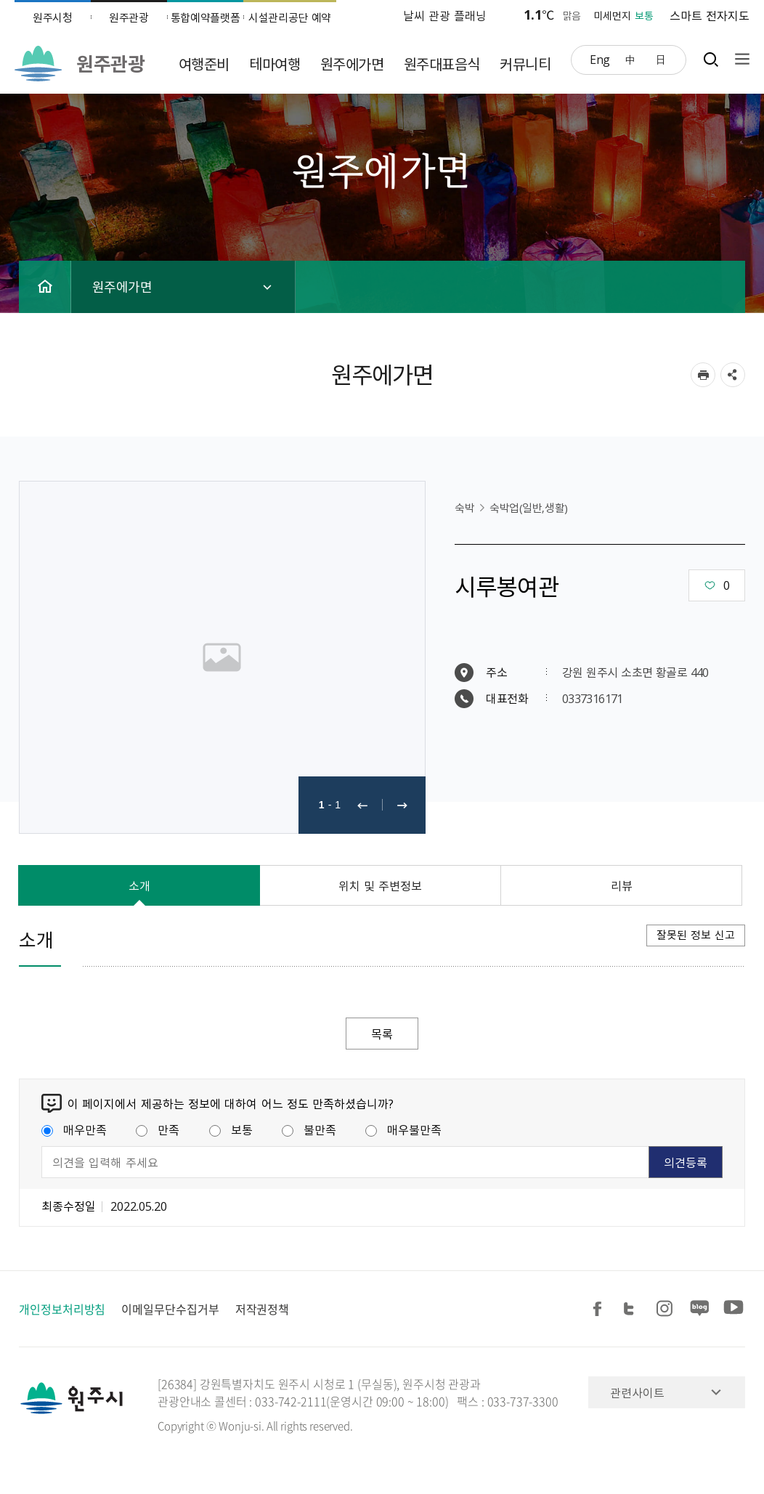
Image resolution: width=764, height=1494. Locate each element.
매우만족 (74, 1129)
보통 (231, 1129)
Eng (600, 59)
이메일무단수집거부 (170, 1309)
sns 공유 (732, 374)
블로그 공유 (700, 1309)
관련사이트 (637, 1392)
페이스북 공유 (599, 1309)
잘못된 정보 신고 (696, 935)
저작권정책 (262, 1309)
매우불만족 (403, 1129)
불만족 (309, 1129)
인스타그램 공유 (666, 1309)
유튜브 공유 (733, 1309)
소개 (139, 885)
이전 (362, 805)
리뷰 (622, 885)
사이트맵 (738, 59)
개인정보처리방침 (62, 1309)
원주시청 (53, 17)
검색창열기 (710, 59)
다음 (402, 805)
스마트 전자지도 (709, 15)
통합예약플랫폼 (205, 17)
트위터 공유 (633, 1309)
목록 (382, 1033)
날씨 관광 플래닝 (445, 15)
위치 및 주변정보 (380, 885)
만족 (157, 1129)
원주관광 (129, 17)
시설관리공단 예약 (289, 17)
